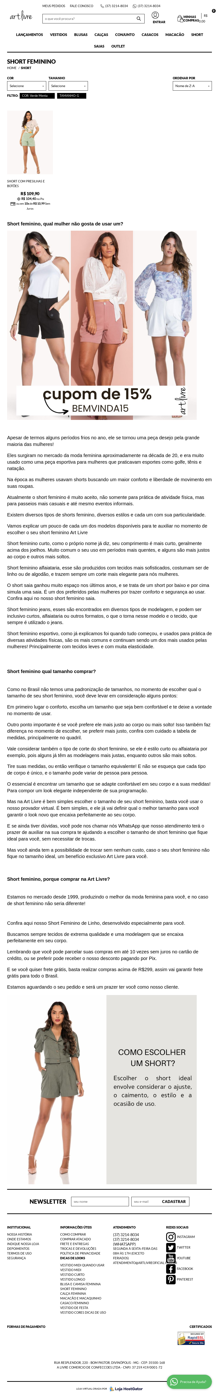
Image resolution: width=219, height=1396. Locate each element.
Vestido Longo (72, 1279)
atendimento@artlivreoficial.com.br (145, 1263)
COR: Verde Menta (35, 95)
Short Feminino (73, 1289)
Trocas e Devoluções (78, 1249)
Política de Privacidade (80, 1253)
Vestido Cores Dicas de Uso (83, 1312)
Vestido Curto (72, 1275)
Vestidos (58, 35)
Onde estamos (19, 1239)
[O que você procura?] (139, 18)
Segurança (16, 1258)
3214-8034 (116, 6)
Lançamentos (29, 35)
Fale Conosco (81, 6)
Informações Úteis (76, 1227)
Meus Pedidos (53, 6)
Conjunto (125, 35)
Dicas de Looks (72, 1258)
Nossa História (19, 1234)
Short (197, 35)
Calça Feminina (73, 1293)
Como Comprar (73, 1234)
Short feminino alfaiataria (33, 567)
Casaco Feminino (74, 1303)
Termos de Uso (19, 1253)
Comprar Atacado (75, 1239)
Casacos (150, 35)
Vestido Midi (70, 1270)
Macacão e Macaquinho (80, 1298)
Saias (99, 46)
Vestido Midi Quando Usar (82, 1265)
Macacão (174, 35)
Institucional (19, 1227)
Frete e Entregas (74, 1244)
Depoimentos (18, 1249)
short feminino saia (74, 598)
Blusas (80, 35)
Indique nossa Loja (23, 1244)
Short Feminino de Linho (74, 923)
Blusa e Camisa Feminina (80, 1284)
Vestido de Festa (74, 1308)
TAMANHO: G (69, 95)
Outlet (118, 46)
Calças (101, 35)
